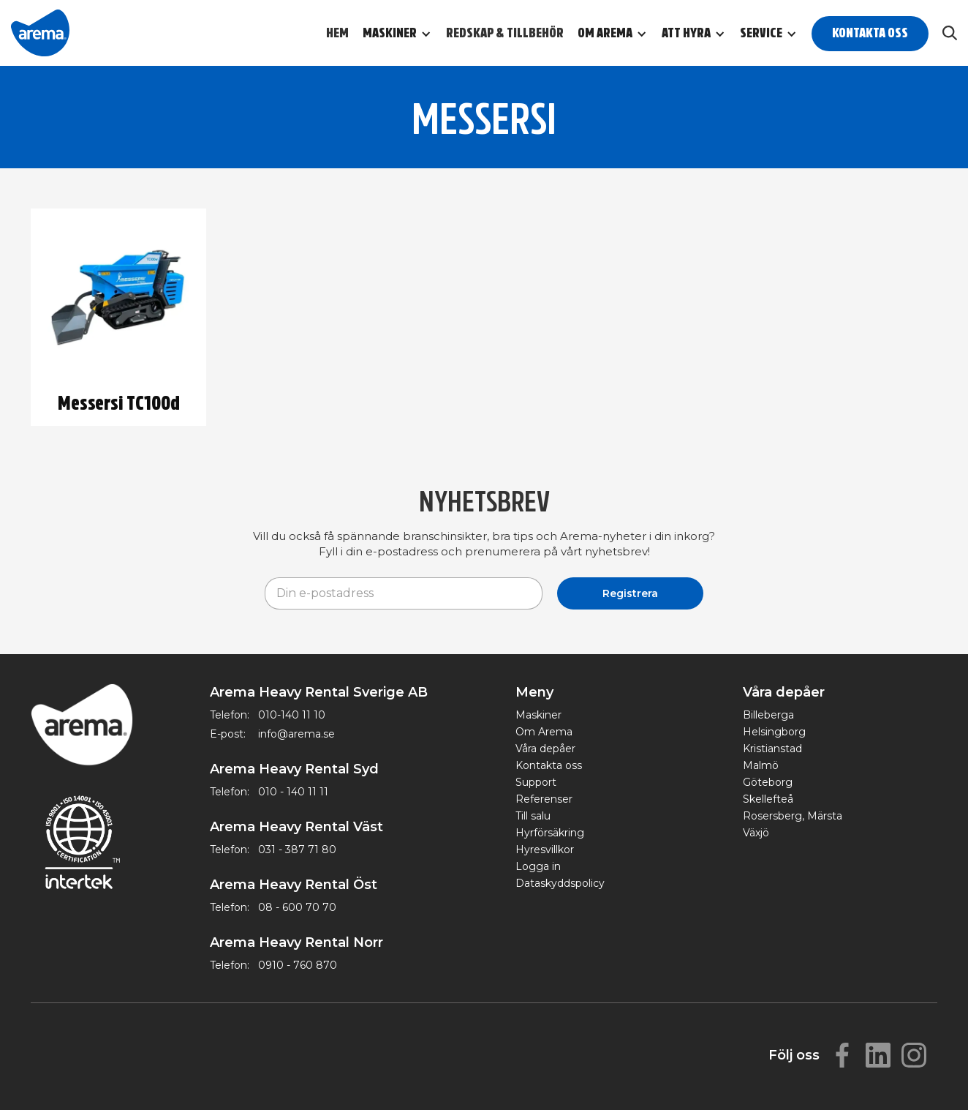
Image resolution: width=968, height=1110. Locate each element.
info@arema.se (296, 733)
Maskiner (538, 714)
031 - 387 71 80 (297, 849)
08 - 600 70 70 (297, 907)
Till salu (533, 815)
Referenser (543, 799)
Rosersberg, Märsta (792, 815)
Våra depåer (545, 748)
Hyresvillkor (544, 849)
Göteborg (768, 782)
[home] (40, 33)
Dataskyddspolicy (560, 883)
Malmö (761, 765)
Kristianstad (772, 748)
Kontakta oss (870, 33)
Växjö (756, 832)
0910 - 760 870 (297, 965)
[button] (404, 33)
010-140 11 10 (291, 714)
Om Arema (543, 731)
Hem (337, 33)
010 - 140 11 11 (293, 791)
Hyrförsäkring (549, 832)
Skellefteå (768, 799)
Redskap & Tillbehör (505, 33)
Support (535, 782)
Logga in (538, 866)
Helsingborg (774, 731)
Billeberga (768, 714)
